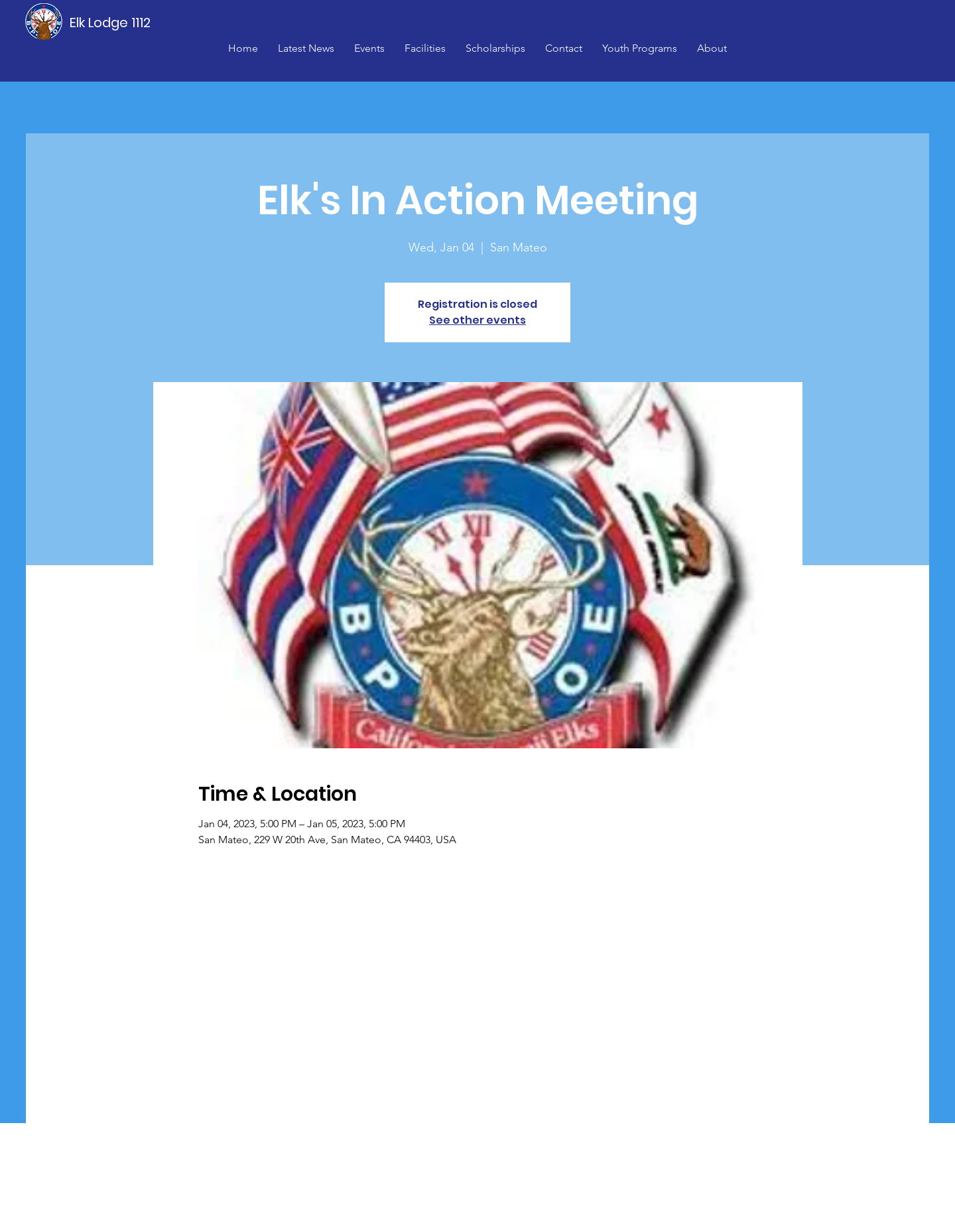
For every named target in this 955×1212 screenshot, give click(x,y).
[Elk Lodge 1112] (111, 22)
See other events (477, 320)
